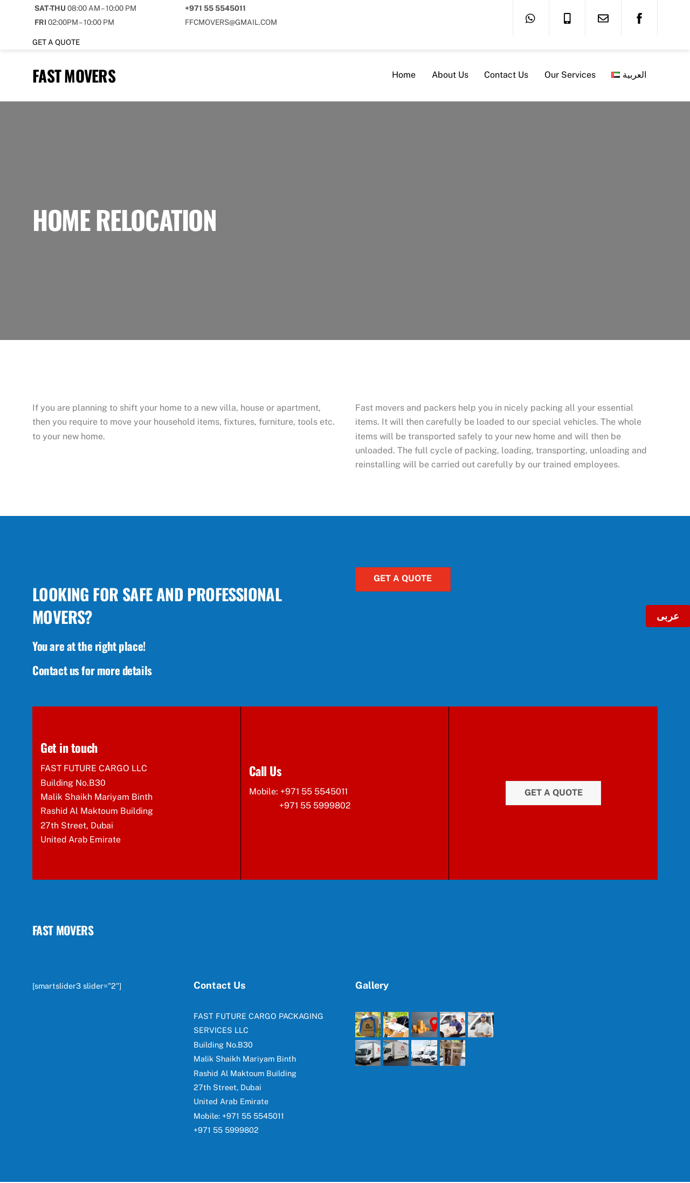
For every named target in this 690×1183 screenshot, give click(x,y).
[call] (567, 17)
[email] (603, 17)
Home (404, 75)
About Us (450, 75)
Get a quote (56, 42)
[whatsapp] (531, 17)
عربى (668, 616)
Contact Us (506, 75)
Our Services (570, 75)
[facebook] (639, 17)
